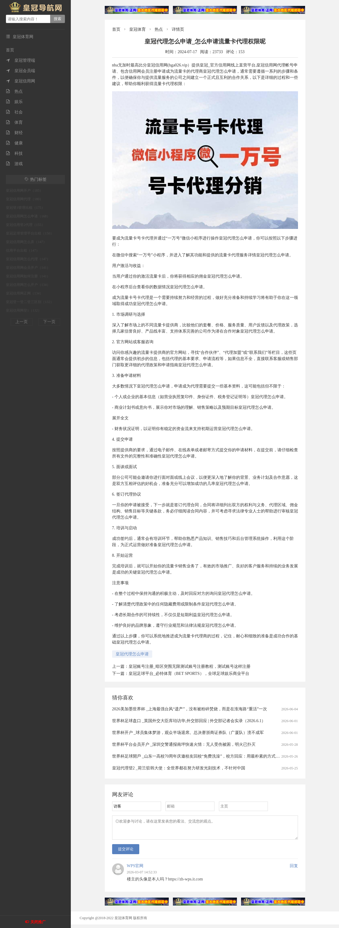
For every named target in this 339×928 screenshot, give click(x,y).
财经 (14, 133)
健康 (14, 143)
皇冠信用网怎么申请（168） (28, 216)
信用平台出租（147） (23, 250)
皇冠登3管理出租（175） (25, 208)
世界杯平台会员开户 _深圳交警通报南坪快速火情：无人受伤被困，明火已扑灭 (184, 744)
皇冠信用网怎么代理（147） (28, 259)
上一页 (21, 322)
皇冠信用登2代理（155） (25, 225)
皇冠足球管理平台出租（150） (30, 233)
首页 (10, 50)
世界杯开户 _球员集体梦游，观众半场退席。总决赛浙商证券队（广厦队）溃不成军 (188, 732)
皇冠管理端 (20, 60)
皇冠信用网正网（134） (24, 293)
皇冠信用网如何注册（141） (28, 276)
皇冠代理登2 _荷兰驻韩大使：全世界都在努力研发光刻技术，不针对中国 (178, 768)
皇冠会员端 (20, 71)
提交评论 (125, 852)
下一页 (49, 322)
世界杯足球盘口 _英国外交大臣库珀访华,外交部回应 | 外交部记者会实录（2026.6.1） (189, 721)
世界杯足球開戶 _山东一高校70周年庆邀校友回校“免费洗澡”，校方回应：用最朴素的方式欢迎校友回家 (206, 756)
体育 (14, 122)
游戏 (14, 164)
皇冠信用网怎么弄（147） (26, 242)
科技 (14, 153)
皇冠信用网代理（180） (24, 199)
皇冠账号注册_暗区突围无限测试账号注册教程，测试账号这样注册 (189, 666)
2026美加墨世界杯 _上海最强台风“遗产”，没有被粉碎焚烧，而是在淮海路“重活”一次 (189, 709)
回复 (294, 869)
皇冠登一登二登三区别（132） (30, 302)
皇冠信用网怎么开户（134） (28, 285)
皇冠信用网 (20, 81)
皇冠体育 (137, 29)
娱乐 (14, 102)
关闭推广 (38, 922)
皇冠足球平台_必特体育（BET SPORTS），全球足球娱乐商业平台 (189, 673)
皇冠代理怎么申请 (132, 654)
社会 (14, 112)
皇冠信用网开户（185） (24, 190)
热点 (14, 91)
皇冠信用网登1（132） (23, 310)
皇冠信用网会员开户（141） (28, 268)
